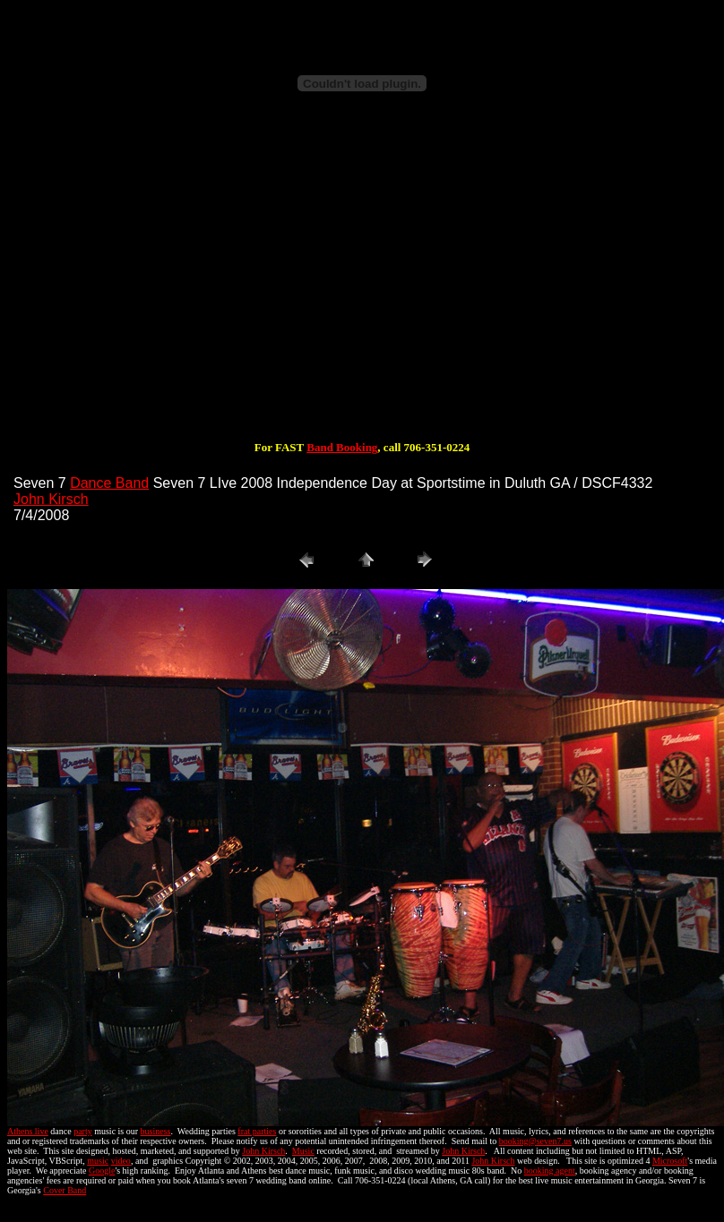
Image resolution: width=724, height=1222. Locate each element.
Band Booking (341, 447)
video (121, 1161)
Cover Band (64, 1190)
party (82, 1131)
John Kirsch (51, 499)
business (156, 1131)
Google (102, 1170)
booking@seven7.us (535, 1141)
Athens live (27, 1131)
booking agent (549, 1170)
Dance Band (109, 483)
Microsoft (669, 1161)
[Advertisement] (362, 284)
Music (303, 1151)
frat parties (256, 1131)
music (97, 1161)
